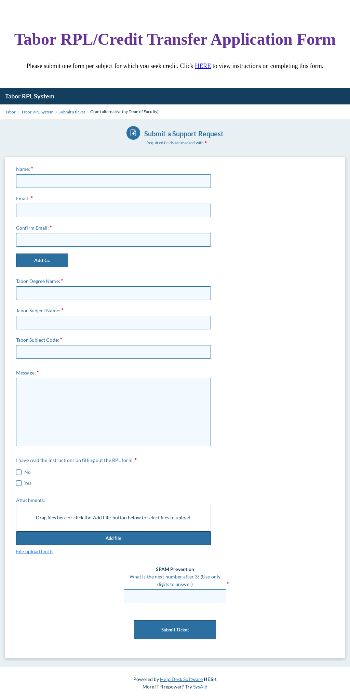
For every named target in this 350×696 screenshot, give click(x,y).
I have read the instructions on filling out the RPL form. (75, 460)
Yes (27, 483)
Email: (23, 198)
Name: (23, 169)
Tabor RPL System (30, 96)
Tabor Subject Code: (37, 340)
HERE (203, 66)
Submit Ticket (175, 629)
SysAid (200, 687)
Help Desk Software (181, 679)
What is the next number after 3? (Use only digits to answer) (175, 580)
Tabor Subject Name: (38, 310)
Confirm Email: (32, 228)
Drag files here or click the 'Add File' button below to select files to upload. (113, 517)
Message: (26, 373)
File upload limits (34, 551)
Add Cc (42, 260)
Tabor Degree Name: (38, 281)
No (27, 472)
